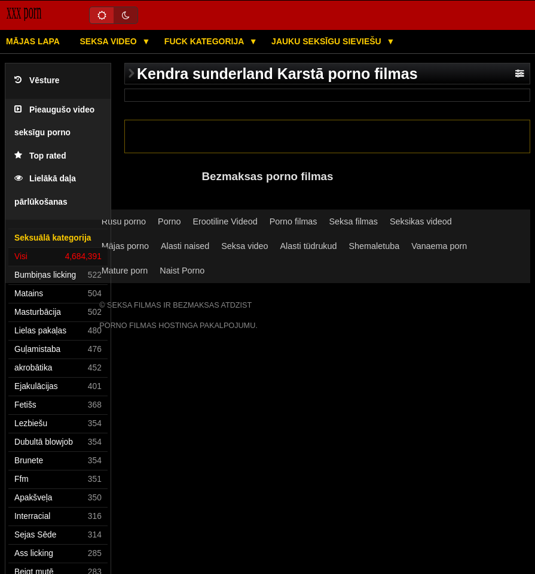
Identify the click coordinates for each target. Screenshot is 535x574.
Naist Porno (182, 270)
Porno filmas (293, 221)
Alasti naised (185, 246)
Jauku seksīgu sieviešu (327, 41)
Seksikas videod (421, 221)
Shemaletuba (374, 246)
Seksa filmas (353, 221)
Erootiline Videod (224, 221)
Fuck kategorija (205, 41)
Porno (169, 221)
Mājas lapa (33, 41)
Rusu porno (124, 221)
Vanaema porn (439, 246)
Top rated (40, 155)
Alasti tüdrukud (308, 246)
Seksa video (109, 41)
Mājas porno (125, 246)
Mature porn (125, 270)
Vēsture (36, 80)
